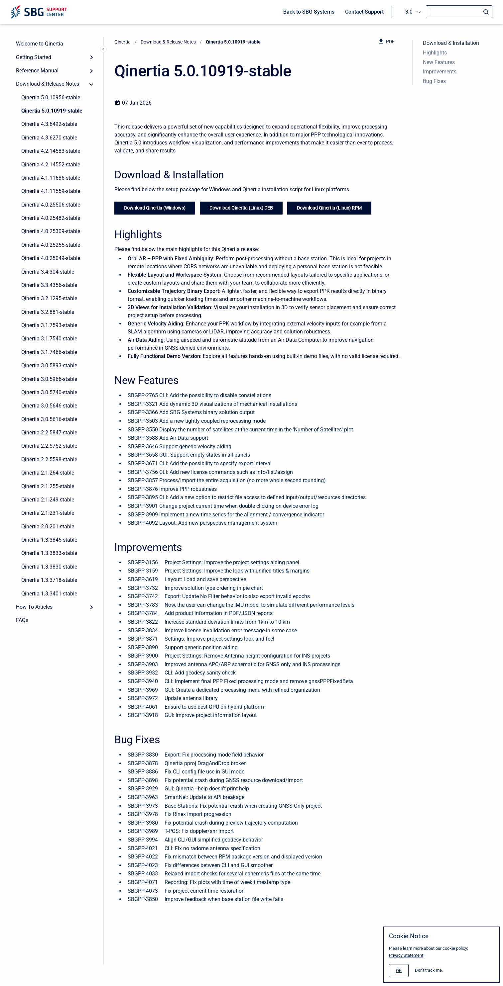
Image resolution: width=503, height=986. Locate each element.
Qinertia (122, 42)
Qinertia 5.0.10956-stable (50, 97)
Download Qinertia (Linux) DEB (241, 208)
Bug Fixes (434, 81)
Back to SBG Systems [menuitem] (308, 12)
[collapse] (91, 84)
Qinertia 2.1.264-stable (47, 473)
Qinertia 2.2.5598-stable (49, 459)
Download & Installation (451, 43)
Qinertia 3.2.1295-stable (49, 298)
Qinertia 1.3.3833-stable (49, 553)
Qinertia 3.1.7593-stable (49, 325)
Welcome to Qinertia (39, 44)
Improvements (439, 71)
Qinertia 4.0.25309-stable (50, 231)
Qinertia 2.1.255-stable (47, 486)
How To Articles (34, 607)
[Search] (459, 11)
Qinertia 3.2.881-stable (47, 312)
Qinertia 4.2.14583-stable (50, 151)
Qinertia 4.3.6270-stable (49, 137)
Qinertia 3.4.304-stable (47, 272)
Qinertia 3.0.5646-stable (49, 406)
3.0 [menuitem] (409, 12)
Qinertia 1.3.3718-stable (49, 580)
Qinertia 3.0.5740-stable (49, 392)
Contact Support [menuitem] (364, 12)
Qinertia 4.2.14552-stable (50, 164)
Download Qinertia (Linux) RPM (329, 208)
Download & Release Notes (47, 84)
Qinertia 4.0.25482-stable (50, 218)
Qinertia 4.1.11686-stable (50, 178)
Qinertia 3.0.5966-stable (49, 379)
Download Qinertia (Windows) (155, 208)
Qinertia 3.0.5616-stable (49, 419)
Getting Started (33, 57)
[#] (399, 970)
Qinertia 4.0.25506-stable (50, 205)
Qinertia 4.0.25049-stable (50, 258)
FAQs (22, 620)
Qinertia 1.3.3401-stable (49, 593)
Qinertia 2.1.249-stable (47, 499)
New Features (439, 62)
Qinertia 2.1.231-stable (47, 513)
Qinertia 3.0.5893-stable (49, 365)
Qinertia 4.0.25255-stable (50, 245)
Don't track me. (429, 970)
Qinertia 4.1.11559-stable (50, 191)
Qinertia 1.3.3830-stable (49, 567)
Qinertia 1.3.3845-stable (49, 540)
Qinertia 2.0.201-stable (47, 526)
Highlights (435, 52)
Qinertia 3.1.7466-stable (49, 352)
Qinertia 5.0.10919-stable (51, 111)
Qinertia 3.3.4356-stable (49, 285)
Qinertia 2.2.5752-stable (49, 446)
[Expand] (91, 57)
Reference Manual (37, 70)
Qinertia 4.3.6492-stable (49, 124)
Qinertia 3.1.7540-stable (49, 338)
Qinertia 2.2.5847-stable (49, 432)
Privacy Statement (406, 955)
